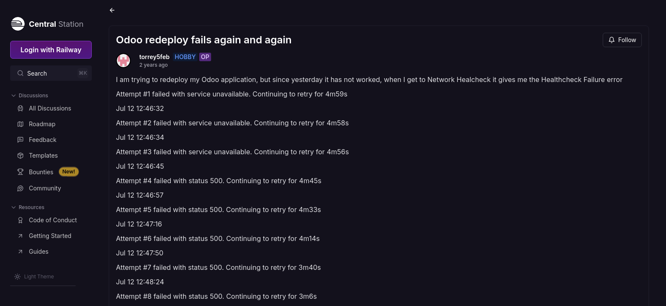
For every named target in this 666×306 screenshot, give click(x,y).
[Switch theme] (34, 276)
